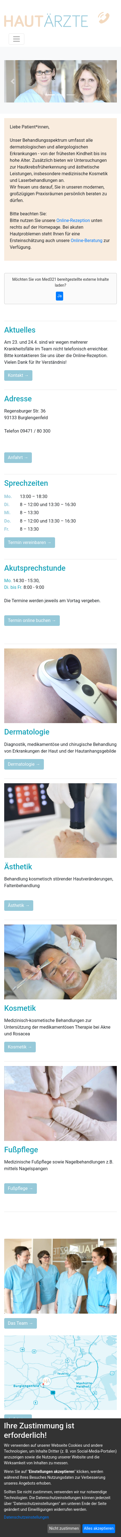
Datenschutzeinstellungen (26, 1517)
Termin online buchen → (32, 620)
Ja (59, 296)
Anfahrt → (18, 457)
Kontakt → (18, 375)
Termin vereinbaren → (29, 542)
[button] (12, 81)
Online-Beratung (87, 240)
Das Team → (20, 1323)
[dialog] (60, 1477)
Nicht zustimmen (64, 1528)
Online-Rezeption (73, 220)
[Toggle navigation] (16, 39)
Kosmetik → (20, 1047)
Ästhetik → (19, 905)
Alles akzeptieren (98, 1528)
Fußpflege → (20, 1188)
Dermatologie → (24, 764)
